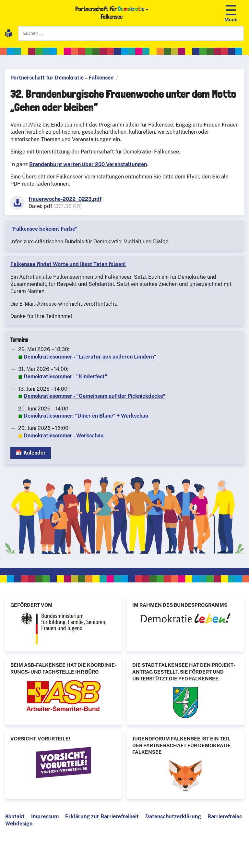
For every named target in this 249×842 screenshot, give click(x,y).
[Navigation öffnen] (231, 13)
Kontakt (15, 816)
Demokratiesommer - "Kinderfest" (65, 376)
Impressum (45, 816)
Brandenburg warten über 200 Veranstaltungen (88, 164)
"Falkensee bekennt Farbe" (43, 229)
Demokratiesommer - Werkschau (64, 436)
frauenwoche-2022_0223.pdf (65, 199)
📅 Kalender (31, 453)
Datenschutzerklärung (173, 816)
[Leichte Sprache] (8, 34)
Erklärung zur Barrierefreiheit (102, 816)
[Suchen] (131, 33)
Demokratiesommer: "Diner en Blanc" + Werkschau (86, 416)
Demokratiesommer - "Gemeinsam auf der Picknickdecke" (94, 396)
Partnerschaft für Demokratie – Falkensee (61, 78)
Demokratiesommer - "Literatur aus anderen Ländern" (90, 357)
